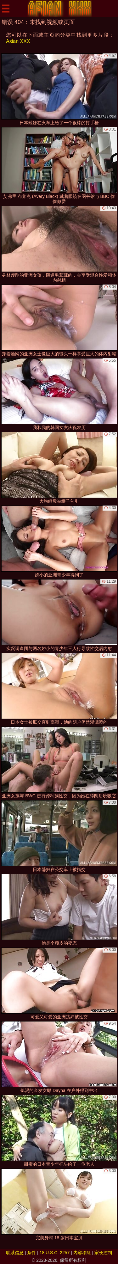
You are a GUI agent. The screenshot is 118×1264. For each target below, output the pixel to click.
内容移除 (82, 1252)
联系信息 (15, 1252)
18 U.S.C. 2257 (55, 1252)
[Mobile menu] (6, 8)
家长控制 (103, 1252)
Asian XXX (18, 41)
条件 (31, 1252)
